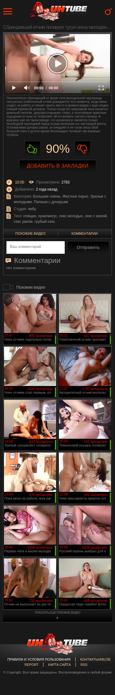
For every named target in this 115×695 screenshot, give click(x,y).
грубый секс (45, 221)
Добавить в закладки (57, 166)
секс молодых (71, 216)
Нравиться (33, 149)
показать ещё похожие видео (57, 612)
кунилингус (47, 216)
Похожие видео (30, 233)
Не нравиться (83, 149)
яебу (32, 209)
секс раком (23, 221)
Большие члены (46, 196)
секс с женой (96, 216)
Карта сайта (59, 664)
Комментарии (84, 233)
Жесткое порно (75, 196)
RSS (83, 664)
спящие (29, 216)
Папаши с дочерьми (51, 202)
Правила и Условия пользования (39, 659)
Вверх (101, 652)
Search (108, 11)
